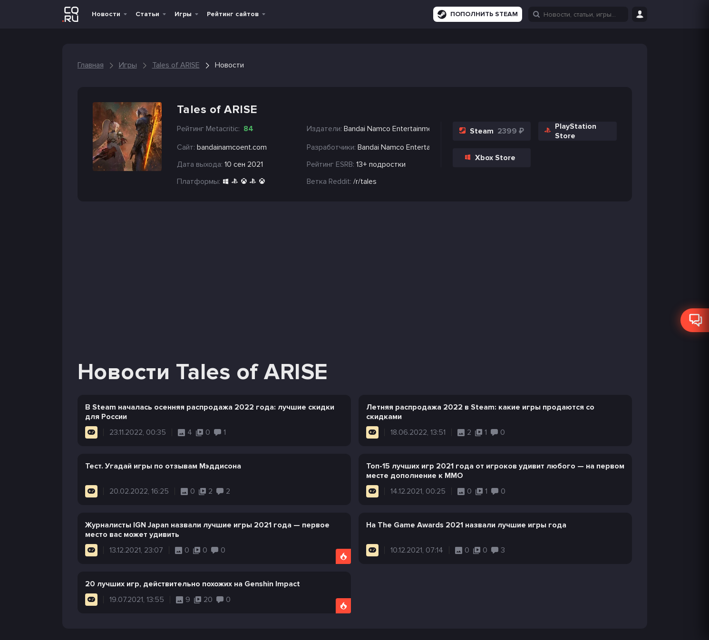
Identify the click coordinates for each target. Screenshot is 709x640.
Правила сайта (174, 625)
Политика (124, 625)
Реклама (261, 625)
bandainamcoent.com (232, 147)
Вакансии (223, 625)
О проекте (82, 625)
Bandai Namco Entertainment (393, 147)
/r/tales (365, 181)
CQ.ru (559, 625)
